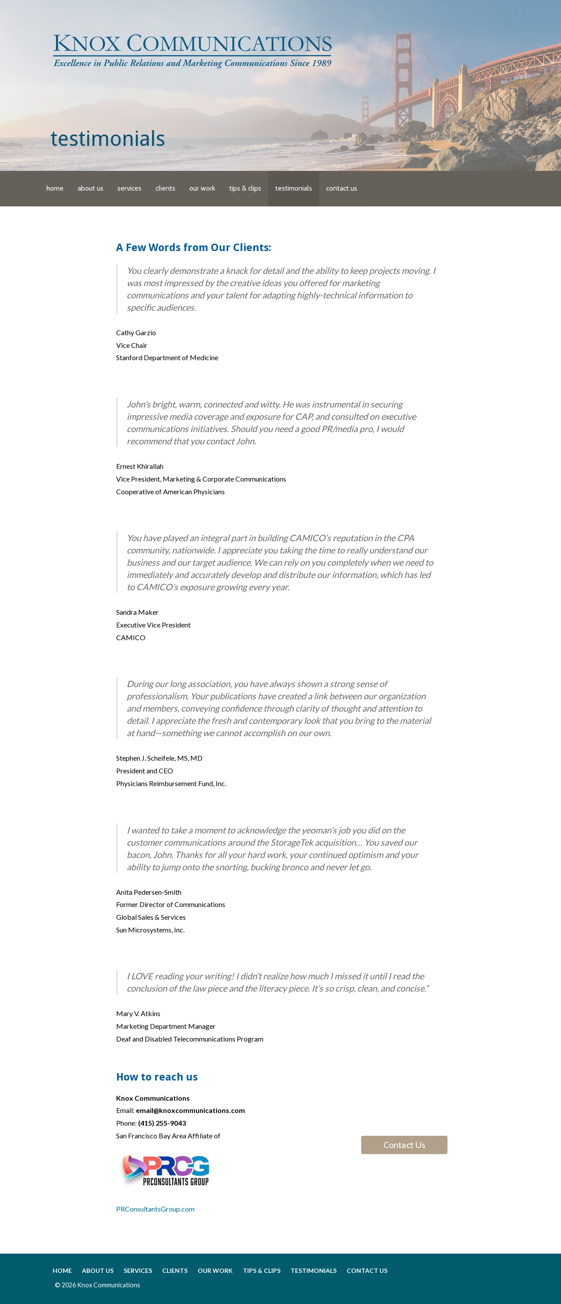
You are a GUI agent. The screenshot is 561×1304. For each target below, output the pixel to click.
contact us (341, 188)
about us (90, 188)
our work (202, 188)
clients (165, 188)
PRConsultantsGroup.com (155, 1209)
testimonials (293, 188)
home (55, 188)
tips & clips (245, 188)
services (129, 188)
